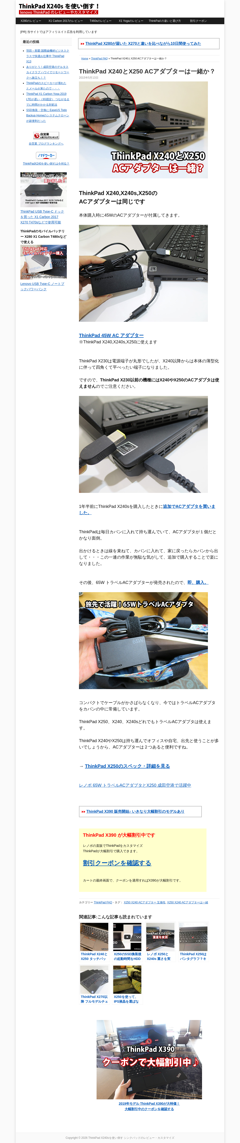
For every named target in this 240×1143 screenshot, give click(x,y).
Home (84, 58)
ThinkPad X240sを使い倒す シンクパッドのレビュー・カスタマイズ (58, 8)
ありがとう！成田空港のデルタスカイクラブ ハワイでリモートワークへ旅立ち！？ (47, 72)
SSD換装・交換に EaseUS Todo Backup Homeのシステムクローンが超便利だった (47, 115)
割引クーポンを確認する (117, 863)
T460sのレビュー (101, 21)
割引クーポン (198, 21)
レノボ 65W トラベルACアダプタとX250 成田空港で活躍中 (135, 785)
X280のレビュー (31, 21)
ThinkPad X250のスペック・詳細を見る (127, 766)
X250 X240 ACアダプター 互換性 (144, 902)
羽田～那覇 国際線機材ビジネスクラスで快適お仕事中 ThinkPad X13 (47, 56)
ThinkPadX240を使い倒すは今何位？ (46, 163)
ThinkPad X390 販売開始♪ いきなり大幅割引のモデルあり (135, 811)
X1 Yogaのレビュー (131, 21)
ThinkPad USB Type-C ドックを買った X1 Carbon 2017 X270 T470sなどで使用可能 (42, 217)
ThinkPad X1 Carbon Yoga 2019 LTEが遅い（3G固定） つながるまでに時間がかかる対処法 (47, 99)
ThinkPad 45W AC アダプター (111, 335)
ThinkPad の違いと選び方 (165, 21)
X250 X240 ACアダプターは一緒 (187, 902)
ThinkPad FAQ (99, 58)
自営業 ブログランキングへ (46, 143)
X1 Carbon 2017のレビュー (66, 21)
